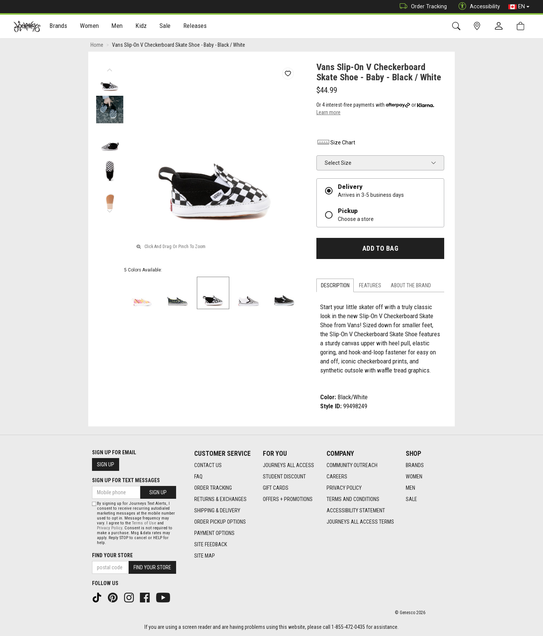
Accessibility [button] (477, 6)
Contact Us (208, 465)
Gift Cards (275, 488)
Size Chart (335, 142)
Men (117, 27)
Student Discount (284, 477)
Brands (58, 27)
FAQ (198, 477)
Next (109, 209)
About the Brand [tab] (411, 285)
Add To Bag (380, 248)
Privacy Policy (344, 488)
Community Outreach (352, 465)
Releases (195, 27)
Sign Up (105, 464)
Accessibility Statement (356, 510)
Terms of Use (144, 523)
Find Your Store (112, 555)
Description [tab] (335, 285)
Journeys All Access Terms (360, 522)
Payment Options (214, 533)
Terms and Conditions (353, 499)
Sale (165, 27)
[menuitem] (58, 26)
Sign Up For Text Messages (126, 480)
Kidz (141, 27)
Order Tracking (421, 6)
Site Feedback (210, 544)
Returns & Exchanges (220, 499)
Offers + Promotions (288, 499)
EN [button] (518, 7)
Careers (337, 477)
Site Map (204, 556)
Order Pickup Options (220, 522)
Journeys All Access (288, 465)
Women (89, 27)
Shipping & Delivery (217, 510)
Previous (109, 68)
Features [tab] (370, 285)
